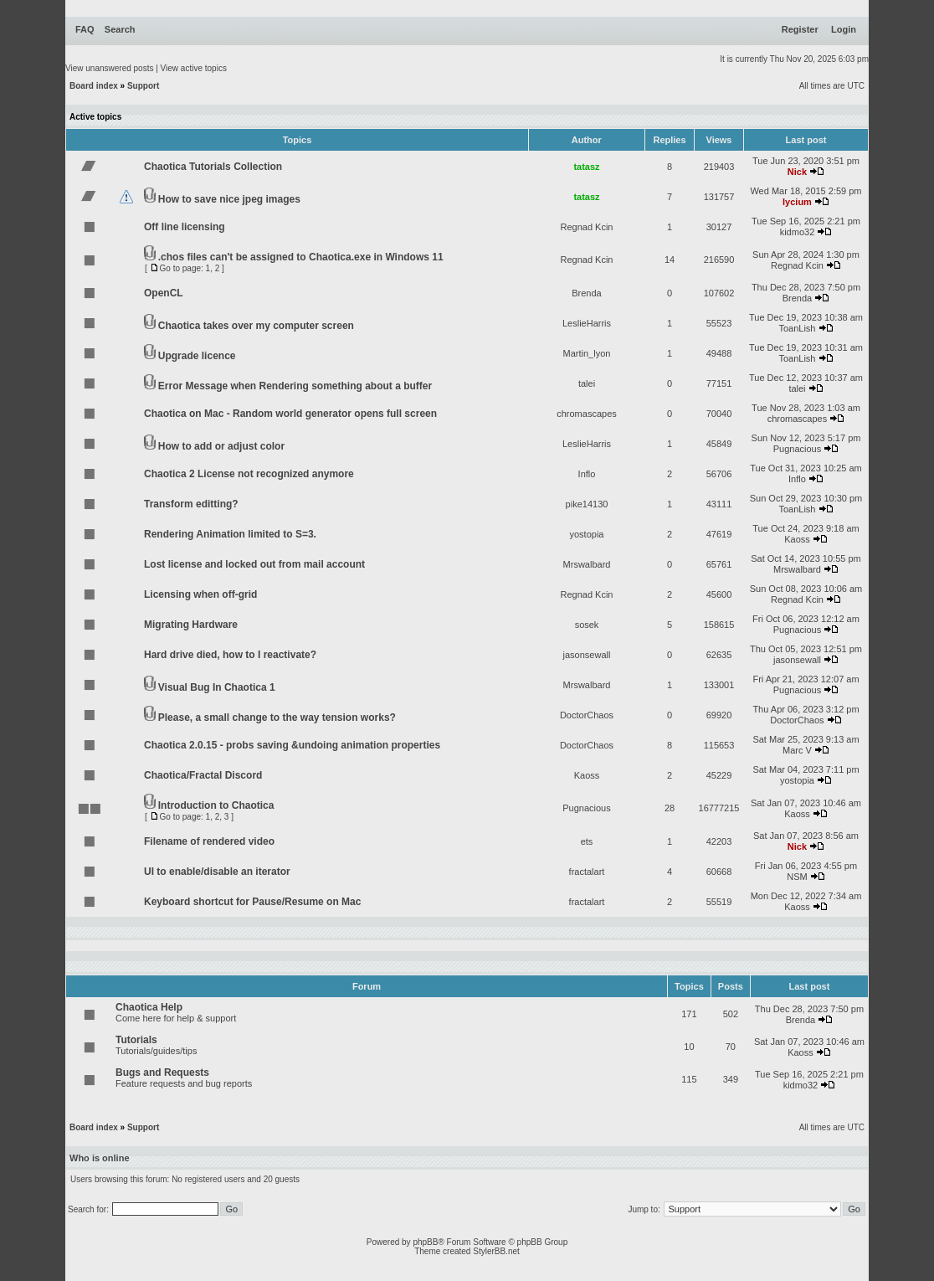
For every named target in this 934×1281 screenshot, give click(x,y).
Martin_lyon (587, 353)
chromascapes (587, 414)
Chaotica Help (148, 1007)
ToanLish (796, 328)
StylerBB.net (496, 1251)
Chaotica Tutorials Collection (213, 166)
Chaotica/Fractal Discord (203, 775)
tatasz (586, 167)
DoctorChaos (586, 715)
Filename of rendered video (209, 841)
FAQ (85, 29)
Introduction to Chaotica (216, 805)
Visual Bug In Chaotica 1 (216, 687)
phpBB (425, 1242)
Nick (797, 172)
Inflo (587, 474)
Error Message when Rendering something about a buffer (295, 386)
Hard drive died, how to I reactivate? (230, 655)
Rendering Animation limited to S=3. (230, 534)
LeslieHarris (586, 323)
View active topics (194, 68)
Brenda (586, 293)
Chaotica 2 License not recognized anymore (249, 474)
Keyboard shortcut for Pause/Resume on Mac (252, 902)
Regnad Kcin (587, 227)
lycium (797, 202)
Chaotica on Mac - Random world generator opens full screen (290, 413)
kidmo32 (797, 232)
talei (586, 383)
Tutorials (136, 1040)
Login (843, 29)
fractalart (587, 872)
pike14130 (587, 504)
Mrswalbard (587, 564)
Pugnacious (797, 449)
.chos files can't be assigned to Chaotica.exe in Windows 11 (301, 257)
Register (800, 29)
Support (143, 85)
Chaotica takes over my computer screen (256, 326)
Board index (93, 85)
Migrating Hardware (191, 624)
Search (120, 29)
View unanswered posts (109, 68)
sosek (587, 625)
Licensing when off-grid (200, 594)
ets (587, 841)
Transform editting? (191, 504)
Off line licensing (184, 227)
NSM (797, 877)
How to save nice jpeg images (229, 199)
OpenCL (163, 293)
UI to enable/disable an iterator (217, 871)
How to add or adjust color (221, 446)
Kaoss (797, 539)
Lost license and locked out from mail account (254, 564)
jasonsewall (587, 655)
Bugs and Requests (162, 1072)
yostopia (587, 534)
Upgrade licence (197, 356)
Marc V (797, 750)
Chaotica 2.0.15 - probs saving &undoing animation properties (292, 745)
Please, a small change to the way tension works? (277, 717)
